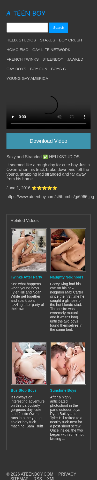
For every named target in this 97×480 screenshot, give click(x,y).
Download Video (48, 141)
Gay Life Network (51, 49)
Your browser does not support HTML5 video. (48, 108)
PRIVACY (67, 474)
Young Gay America (27, 78)
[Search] (27, 28)
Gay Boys (16, 69)
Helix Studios (21, 40)
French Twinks (22, 59)
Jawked (75, 59)
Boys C (58, 69)
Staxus (47, 40)
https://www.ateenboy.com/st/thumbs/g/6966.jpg (50, 197)
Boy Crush (70, 40)
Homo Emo (17, 49)
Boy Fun (38, 69)
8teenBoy (53, 59)
